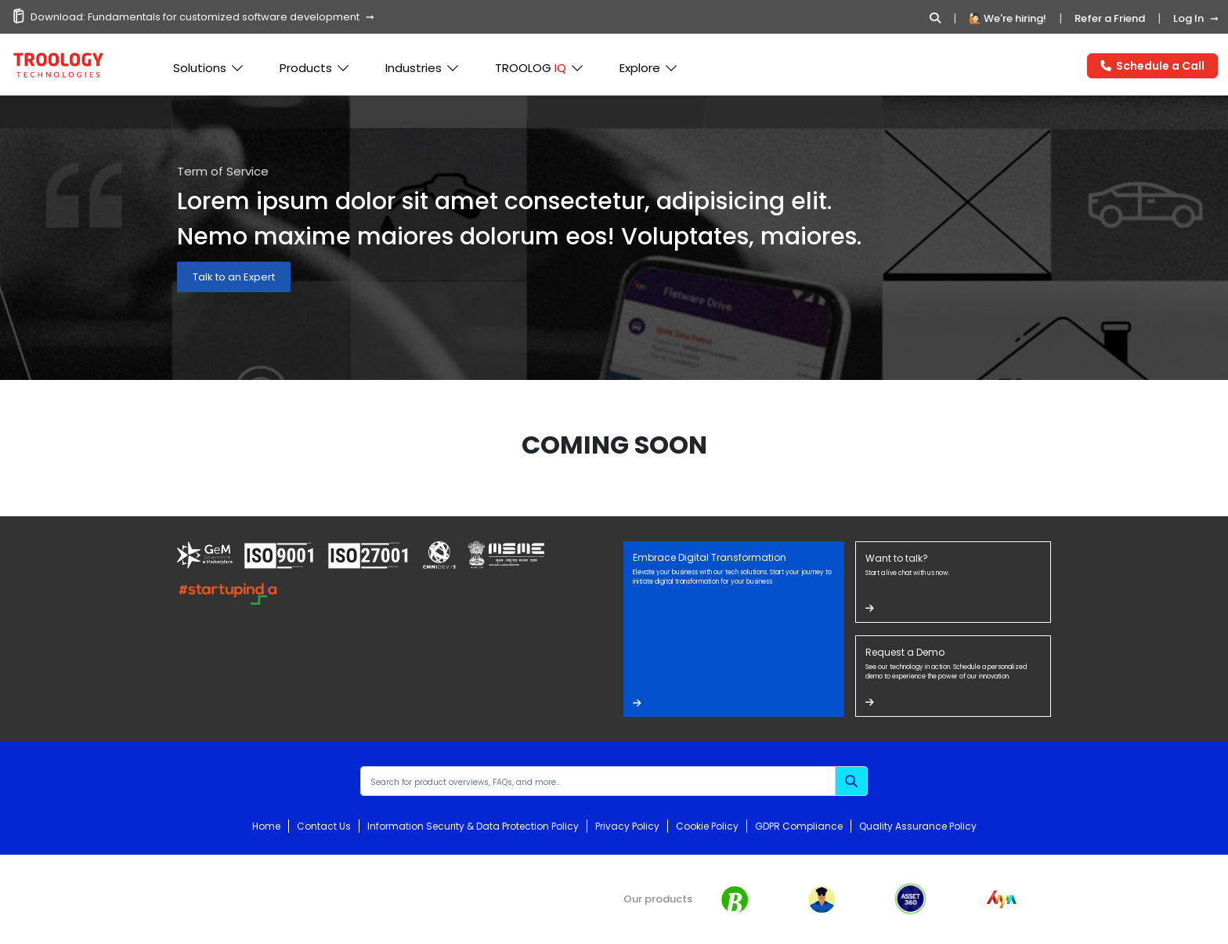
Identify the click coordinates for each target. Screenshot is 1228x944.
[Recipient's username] (597, 781)
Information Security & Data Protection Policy (473, 826)
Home (266, 826)
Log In (1188, 18)
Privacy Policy (627, 826)
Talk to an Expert (234, 276)
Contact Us (324, 826)
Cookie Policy (707, 826)
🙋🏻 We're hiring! (1007, 18)
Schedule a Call (1152, 66)
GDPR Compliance (799, 826)
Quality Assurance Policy (918, 826)
